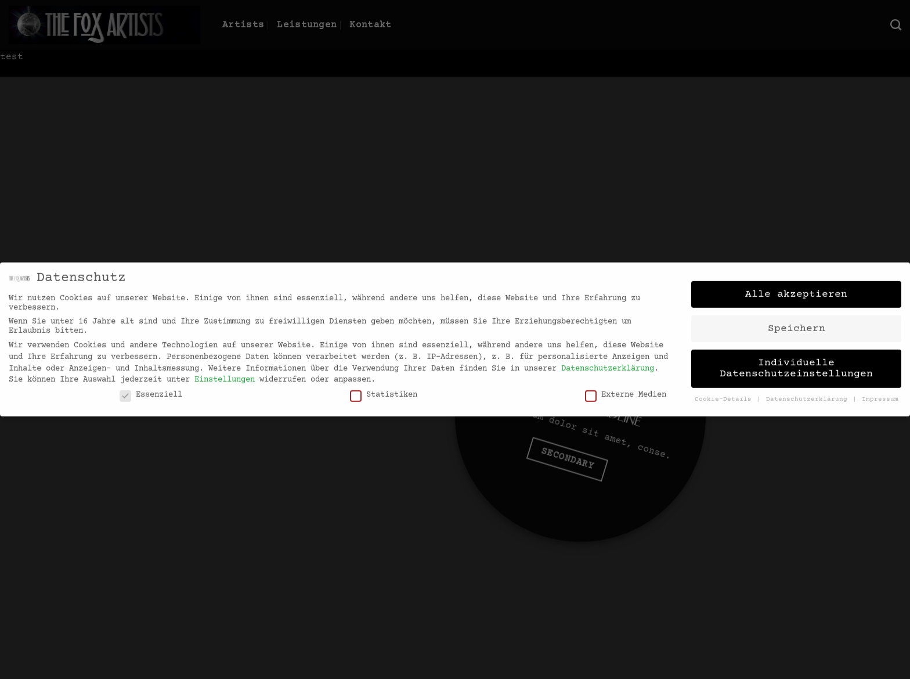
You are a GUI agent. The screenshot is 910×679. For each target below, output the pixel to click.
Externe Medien (625, 388)
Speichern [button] (796, 322)
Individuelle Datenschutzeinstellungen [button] (796, 362)
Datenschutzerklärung (607, 362)
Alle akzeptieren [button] (796, 288)
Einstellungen (224, 374)
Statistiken (383, 388)
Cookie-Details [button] (725, 393)
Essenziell (151, 388)
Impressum (880, 393)
